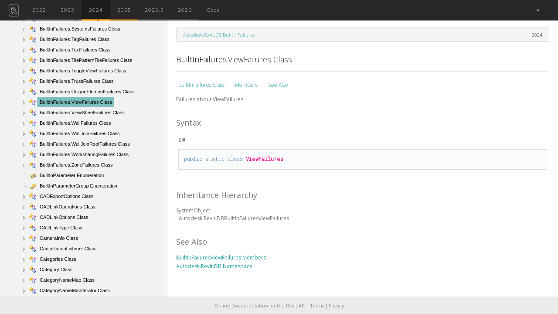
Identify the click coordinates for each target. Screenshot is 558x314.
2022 (39, 9)
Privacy (336, 306)
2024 (96, 9)
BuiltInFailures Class (201, 85)
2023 (68, 9)
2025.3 (154, 9)
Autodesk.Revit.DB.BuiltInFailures (219, 34)
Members (246, 85)
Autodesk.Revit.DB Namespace (214, 266)
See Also (278, 85)
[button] (537, 10)
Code (213, 9)
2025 (124, 9)
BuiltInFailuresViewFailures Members (221, 257)
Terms (317, 306)
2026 (185, 9)
